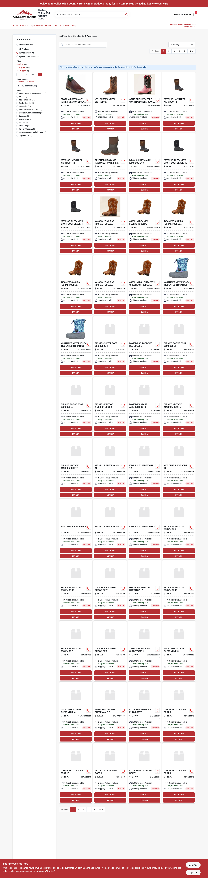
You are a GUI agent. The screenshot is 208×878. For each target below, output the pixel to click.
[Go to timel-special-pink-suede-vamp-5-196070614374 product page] (179, 651)
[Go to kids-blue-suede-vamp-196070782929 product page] (179, 468)
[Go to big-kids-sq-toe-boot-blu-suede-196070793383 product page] (144, 346)
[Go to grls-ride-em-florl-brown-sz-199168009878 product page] (144, 590)
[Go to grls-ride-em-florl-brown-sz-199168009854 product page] (75, 590)
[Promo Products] (17, 45)
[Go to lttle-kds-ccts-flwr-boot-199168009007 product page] (75, 773)
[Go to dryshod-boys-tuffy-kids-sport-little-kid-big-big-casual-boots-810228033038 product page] (75, 224)
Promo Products (26, 44)
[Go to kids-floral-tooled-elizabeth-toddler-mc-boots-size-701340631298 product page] (75, 285)
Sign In (177, 14)
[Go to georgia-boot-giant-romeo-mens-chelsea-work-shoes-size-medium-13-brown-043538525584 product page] (75, 102)
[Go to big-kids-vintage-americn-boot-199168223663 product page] (75, 468)
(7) (31, 113)
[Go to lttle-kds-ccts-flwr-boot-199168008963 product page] (110, 773)
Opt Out (193, 872)
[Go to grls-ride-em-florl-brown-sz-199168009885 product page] (179, 590)
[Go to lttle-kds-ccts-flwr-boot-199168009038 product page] (179, 773)
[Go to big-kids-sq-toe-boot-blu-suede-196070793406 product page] (75, 407)
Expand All (31, 82)
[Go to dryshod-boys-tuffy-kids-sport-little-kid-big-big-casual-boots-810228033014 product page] (179, 163)
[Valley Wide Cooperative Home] (24, 15)
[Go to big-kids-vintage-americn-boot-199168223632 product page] (110, 407)
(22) (30, 109)
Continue (193, 865)
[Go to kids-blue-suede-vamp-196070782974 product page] (75, 529)
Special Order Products (28, 56)
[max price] (32, 74)
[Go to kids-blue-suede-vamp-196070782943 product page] (110, 468)
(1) (32, 132)
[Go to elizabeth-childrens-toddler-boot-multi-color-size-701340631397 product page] (144, 285)
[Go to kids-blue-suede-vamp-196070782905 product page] (144, 529)
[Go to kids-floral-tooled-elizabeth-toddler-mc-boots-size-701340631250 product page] (144, 224)
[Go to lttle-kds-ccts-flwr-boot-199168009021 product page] (179, 712)
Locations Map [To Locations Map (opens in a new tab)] (69, 25)
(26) (25, 106)
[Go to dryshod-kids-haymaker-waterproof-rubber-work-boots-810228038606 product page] (110, 163)
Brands (48, 25)
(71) (27, 100)
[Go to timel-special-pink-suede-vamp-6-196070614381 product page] (75, 712)
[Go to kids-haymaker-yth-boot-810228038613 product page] (144, 163)
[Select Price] (40, 74)
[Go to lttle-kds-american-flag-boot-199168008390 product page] (144, 712)
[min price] (21, 74)
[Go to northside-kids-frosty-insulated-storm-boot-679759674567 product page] (179, 285)
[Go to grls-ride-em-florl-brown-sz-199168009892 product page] (75, 651)
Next (191, 51)
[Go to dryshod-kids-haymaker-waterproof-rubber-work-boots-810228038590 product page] (75, 163)
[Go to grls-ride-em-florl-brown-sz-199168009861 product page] (110, 590)
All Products (24, 49)
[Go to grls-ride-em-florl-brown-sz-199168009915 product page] (179, 529)
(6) (24, 116)
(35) (26, 103)
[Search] (127, 14)
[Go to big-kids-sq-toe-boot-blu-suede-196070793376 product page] (110, 346)
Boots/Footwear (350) (27, 86)
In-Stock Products (26, 52)
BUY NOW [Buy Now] (75, 129)
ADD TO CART (76, 123)
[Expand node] (17, 85)
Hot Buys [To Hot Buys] (24, 25)
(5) (25, 119)
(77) (23, 96)
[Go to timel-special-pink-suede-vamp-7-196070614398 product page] (110, 712)
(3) (24, 126)
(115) (32, 93)
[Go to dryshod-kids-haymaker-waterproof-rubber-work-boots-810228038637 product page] (179, 102)
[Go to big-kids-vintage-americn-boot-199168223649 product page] (144, 407)
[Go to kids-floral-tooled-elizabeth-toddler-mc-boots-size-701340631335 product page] (110, 285)
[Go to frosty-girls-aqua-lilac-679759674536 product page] (75, 346)
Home (15, 25)
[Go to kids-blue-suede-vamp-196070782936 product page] (144, 468)
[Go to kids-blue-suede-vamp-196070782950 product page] (110, 529)
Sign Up (187, 14)
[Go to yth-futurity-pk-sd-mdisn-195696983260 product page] (144, 102)
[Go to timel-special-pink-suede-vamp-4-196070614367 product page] (144, 651)
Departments (35, 25)
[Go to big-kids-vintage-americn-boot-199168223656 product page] (179, 407)
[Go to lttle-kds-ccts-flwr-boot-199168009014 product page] (144, 773)
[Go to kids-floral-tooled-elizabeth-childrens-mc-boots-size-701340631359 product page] (110, 224)
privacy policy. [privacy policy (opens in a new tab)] (157, 868)
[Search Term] (92, 14)
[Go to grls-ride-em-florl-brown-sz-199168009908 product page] (110, 651)
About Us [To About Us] (57, 25)
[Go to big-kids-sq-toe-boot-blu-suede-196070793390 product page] (179, 346)
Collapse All (20, 82)
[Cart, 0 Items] (194, 14)
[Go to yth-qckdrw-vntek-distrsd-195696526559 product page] (110, 102)
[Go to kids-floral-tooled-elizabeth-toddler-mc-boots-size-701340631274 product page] (179, 224)
